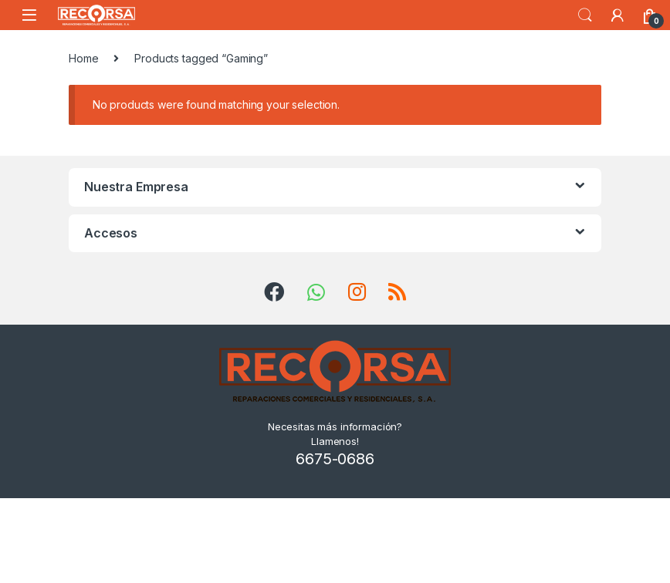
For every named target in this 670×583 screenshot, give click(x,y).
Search (585, 15)
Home (83, 58)
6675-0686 (335, 459)
